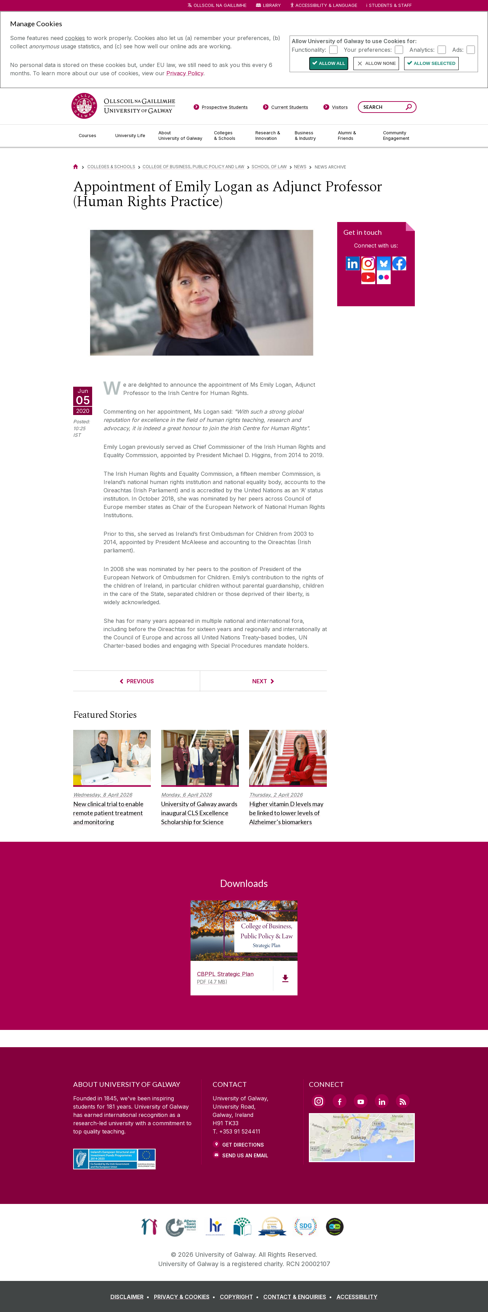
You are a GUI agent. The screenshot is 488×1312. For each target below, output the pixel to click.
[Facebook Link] (340, 1101)
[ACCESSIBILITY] (357, 1297)
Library (272, 5)
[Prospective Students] (220, 108)
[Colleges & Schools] (229, 136)
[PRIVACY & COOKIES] (186, 1297)
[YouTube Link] (361, 1101)
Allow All (332, 63)
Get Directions (243, 1145)
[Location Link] (362, 1158)
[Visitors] (335, 108)
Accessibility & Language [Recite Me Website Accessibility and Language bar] (323, 6)
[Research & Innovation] (269, 136)
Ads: (457, 49)
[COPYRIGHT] (241, 1297)
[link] (149, 1226)
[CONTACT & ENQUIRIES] (299, 1297)
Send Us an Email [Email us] (245, 1155)
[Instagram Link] (318, 1101)
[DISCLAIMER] (131, 1297)
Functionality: (309, 49)
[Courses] (91, 136)
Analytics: (422, 49)
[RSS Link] (403, 1101)
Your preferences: (368, 49)
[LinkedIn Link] (382, 1101)
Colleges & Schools (111, 166)
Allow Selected (435, 63)
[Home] (75, 166)
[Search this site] (408, 108)
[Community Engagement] (396, 136)
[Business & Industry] (310, 136)
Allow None (380, 63)
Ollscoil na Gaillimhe (220, 5)
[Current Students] (285, 108)
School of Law (269, 166)
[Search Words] (387, 107)
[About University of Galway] (180, 136)
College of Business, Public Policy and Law (193, 166)
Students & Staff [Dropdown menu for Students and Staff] (390, 5)
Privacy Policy (184, 73)
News (300, 166)
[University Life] (131, 136)
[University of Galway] (123, 106)
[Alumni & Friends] (355, 136)
